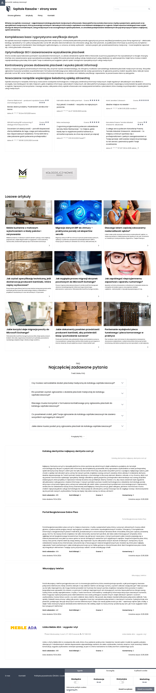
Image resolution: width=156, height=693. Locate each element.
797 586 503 (86, 634)
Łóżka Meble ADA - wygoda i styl (60, 627)
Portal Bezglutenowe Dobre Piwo (60, 512)
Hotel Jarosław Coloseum (115, 100)
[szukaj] (132, 9)
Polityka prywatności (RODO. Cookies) (51, 676)
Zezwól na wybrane (125, 689)
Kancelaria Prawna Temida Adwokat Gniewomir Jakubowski (119, 123)
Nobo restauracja (63, 122)
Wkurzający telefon (53, 568)
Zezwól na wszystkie (145, 689)
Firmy (40, 15)
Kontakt (51, 15)
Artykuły (29, 15)
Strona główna (14, 15)
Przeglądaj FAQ (78, 435)
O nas (7, 676)
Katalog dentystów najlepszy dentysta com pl (68, 451)
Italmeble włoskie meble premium (69, 100)
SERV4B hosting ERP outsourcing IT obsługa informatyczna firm (20, 123)
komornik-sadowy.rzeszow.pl (16, 2)
